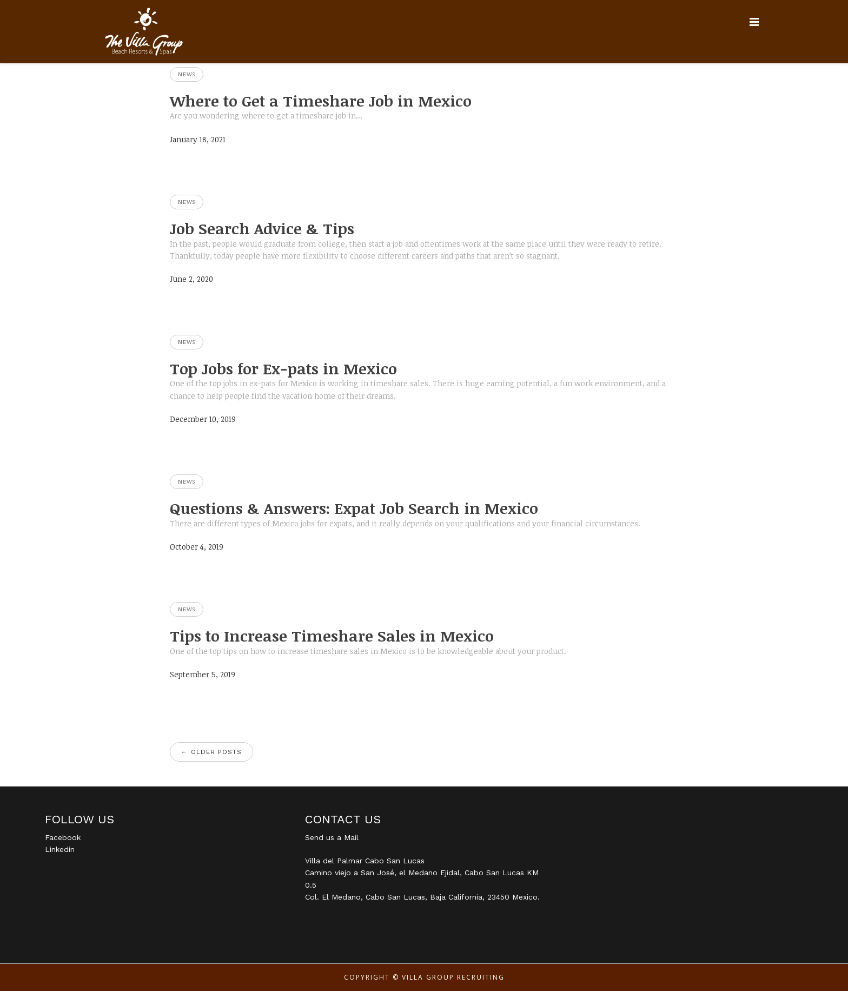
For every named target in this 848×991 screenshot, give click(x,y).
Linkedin (60, 849)
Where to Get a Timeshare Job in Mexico (321, 100)
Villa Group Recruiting (453, 977)
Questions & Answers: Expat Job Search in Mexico (354, 508)
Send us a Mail (332, 837)
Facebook (63, 837)
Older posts (211, 752)
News (186, 74)
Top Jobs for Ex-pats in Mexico (283, 368)
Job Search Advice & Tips (262, 228)
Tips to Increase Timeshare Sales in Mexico (332, 635)
